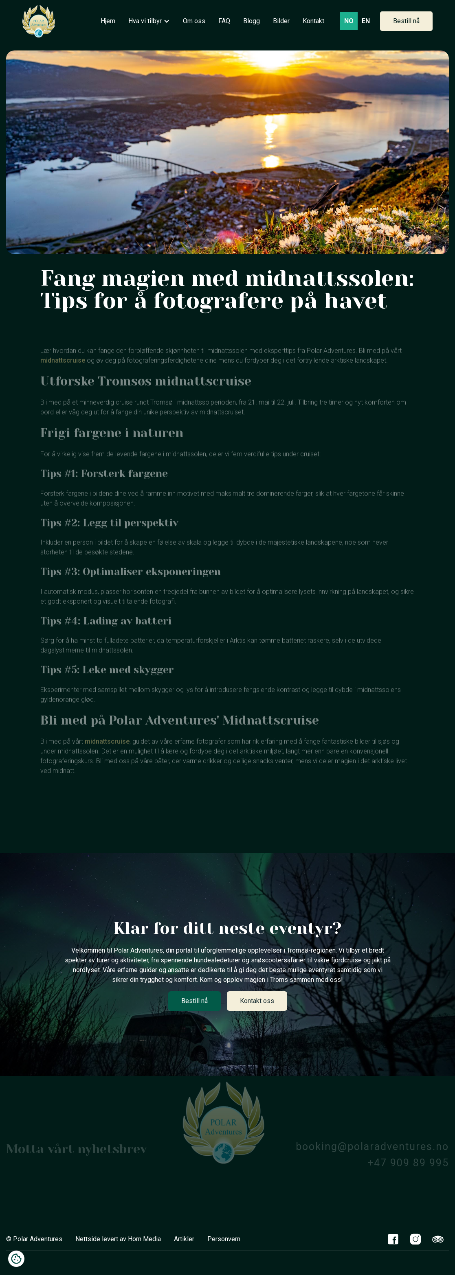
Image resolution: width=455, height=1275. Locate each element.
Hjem (108, 21)
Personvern (223, 1239)
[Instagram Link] (415, 1239)
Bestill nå (406, 21)
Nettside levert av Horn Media (118, 1239)
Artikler (184, 1239)
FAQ (224, 21)
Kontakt (313, 21)
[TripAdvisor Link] (437, 1239)
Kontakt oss (257, 1001)
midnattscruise (62, 373)
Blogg (251, 21)
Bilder (281, 21)
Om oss (194, 21)
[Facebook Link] (393, 1239)
